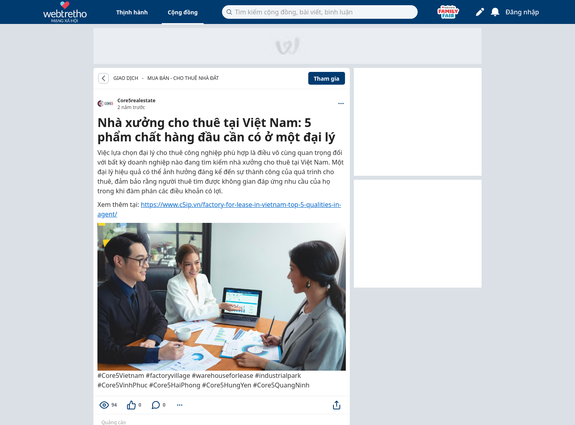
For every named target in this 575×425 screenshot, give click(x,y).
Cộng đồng (183, 12)
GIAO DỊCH (125, 78)
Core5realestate (136, 100)
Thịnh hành (132, 12)
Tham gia (326, 78)
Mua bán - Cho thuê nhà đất (183, 78)
